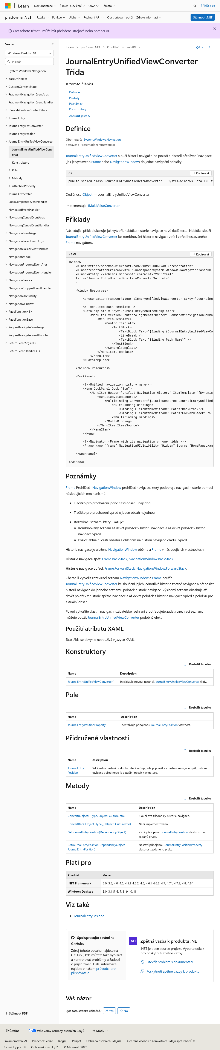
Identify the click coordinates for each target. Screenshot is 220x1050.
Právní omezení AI (15, 1041)
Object (87, 194)
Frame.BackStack (114, 559)
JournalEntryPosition (164, 725)
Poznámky (75, 103)
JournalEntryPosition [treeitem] (22, 134)
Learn (70, 47)
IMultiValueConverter (104, 205)
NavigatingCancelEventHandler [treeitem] (29, 225)
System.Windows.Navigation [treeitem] (27, 71)
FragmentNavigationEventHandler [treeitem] (31, 102)
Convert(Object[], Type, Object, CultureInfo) (96, 816)
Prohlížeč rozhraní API (121, 47)
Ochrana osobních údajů (102, 1041)
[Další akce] (209, 47)
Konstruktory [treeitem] (20, 162)
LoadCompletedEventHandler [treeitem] (28, 202)
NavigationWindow (124, 161)
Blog (61, 1041)
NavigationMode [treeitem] (20, 257)
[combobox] (29, 53)
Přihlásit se (208, 5)
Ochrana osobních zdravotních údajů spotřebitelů (159, 1041)
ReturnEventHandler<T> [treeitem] (25, 351)
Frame (96, 161)
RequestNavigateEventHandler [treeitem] (28, 335)
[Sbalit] (52, 44)
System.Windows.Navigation (102, 139)
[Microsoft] (8, 6)
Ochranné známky (43, 1047)
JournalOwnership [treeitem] (20, 194)
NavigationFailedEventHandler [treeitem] (28, 249)
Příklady (74, 98)
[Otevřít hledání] (195, 6)
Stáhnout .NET (202, 17)
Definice (74, 92)
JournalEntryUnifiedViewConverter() (91, 682)
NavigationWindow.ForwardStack (161, 568)
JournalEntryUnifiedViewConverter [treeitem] (32, 152)
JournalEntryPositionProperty (87, 725)
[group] (140, 181)
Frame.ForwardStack (119, 568)
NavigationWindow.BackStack (151, 559)
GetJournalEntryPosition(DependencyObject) (97, 832)
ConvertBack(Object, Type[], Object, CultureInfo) (99, 824)
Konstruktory (77, 109)
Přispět (76, 1041)
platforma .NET (90, 47)
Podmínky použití (14, 1047)
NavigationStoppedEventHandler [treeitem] (30, 288)
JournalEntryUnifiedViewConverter (91, 155)
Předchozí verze (42, 1041)
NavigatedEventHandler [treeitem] (24, 210)
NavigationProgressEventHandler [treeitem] (30, 272)
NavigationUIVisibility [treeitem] (23, 296)
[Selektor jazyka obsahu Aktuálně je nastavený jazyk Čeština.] (12, 1030)
